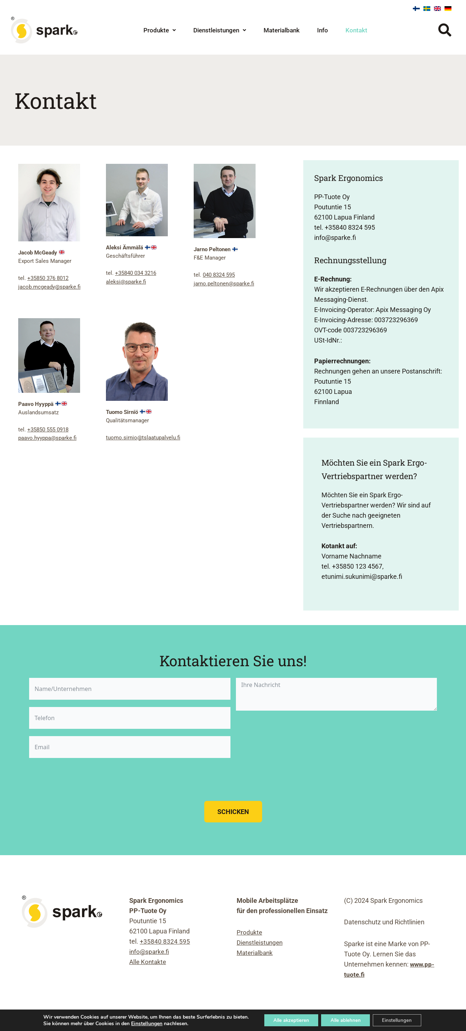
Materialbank (282, 30)
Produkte (159, 30)
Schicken (233, 811)
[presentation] (84, 779)
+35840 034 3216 (135, 273)
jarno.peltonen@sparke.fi (224, 283)
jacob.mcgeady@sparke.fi (49, 286)
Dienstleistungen (219, 30)
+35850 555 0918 (47, 429)
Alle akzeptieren (286, 1019)
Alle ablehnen (346, 1019)
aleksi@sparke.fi (126, 281)
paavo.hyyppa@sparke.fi (47, 437)
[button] (160, 30)
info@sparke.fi (150, 951)
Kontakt (356, 30)
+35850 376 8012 (47, 278)
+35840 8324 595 (165, 941)
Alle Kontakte (148, 961)
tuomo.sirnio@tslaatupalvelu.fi (143, 437)
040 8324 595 (219, 275)
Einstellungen (139, 1023)
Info (322, 30)
